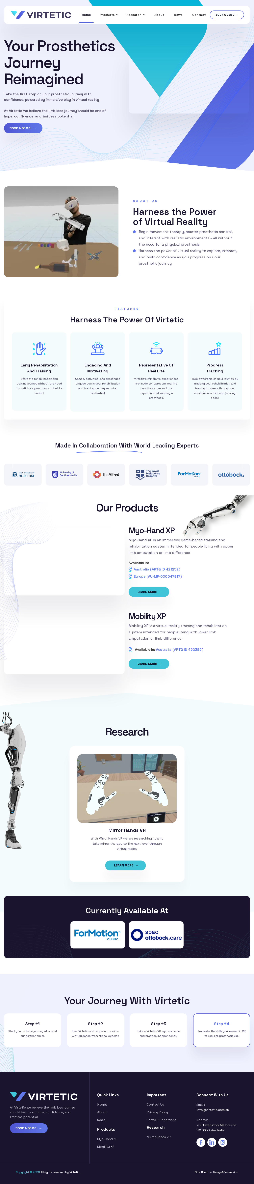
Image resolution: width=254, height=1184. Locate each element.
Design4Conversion (225, 1172)
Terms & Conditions (161, 1120)
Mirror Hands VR (159, 1137)
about (102, 1112)
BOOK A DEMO (23, 128)
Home (86, 15)
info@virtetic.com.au (212, 1110)
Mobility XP (105, 1147)
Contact (199, 15)
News (178, 15)
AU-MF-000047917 (164, 576)
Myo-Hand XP (107, 1139)
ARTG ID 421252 (165, 569)
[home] (41, 15)
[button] (109, 15)
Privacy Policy (157, 1112)
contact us (155, 1104)
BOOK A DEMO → (227, 14)
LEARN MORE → (150, 592)
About (159, 15)
